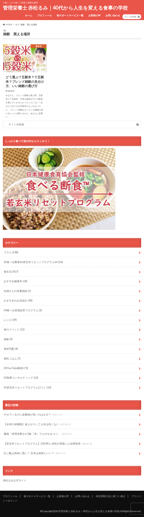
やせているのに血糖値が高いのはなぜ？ (33, 414)
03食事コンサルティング (21, 377)
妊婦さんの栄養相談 (17, 290)
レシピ (10, 319)
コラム (11, 252)
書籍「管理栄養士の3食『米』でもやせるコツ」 (38, 434)
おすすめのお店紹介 (18, 300)
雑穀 (8, 339)
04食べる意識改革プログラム (23, 310)
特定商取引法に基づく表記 (110, 496)
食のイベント (14, 329)
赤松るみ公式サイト (14, 480)
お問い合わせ (112, 15)
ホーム (28, 15)
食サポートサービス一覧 (70, 15)
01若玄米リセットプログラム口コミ (27, 387)
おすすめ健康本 (15, 281)
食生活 (11, 271)
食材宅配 (11, 348)
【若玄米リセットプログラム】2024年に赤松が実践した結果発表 (48, 443)
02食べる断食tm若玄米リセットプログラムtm (33, 262)
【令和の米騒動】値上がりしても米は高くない (37, 424)
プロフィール (44, 15)
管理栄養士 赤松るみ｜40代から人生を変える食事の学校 (65, 8)
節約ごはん (12, 358)
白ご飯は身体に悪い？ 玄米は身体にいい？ (35, 453)
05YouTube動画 (16, 368)
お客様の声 (94, 15)
